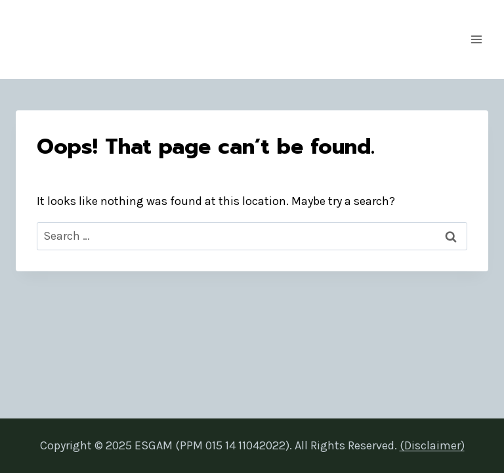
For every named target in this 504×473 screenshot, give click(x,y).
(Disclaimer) (432, 445)
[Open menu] (476, 39)
